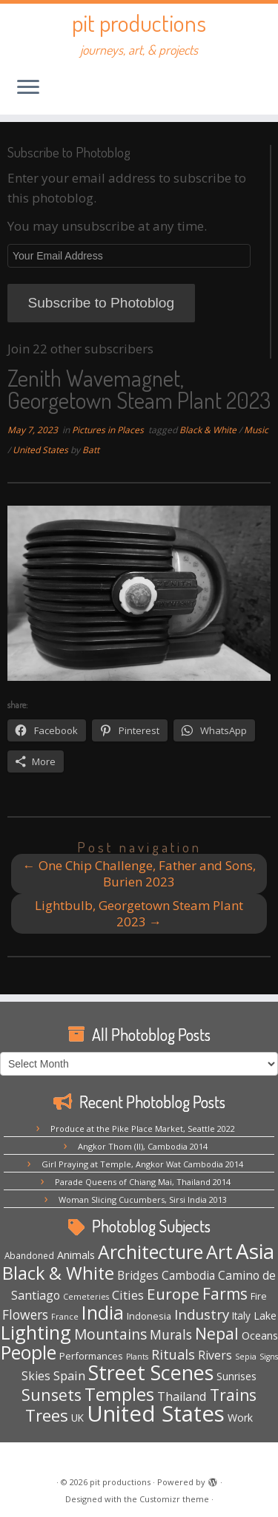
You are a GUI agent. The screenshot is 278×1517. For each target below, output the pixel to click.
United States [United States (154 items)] (156, 1413)
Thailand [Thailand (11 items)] (182, 1396)
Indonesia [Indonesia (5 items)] (149, 1316)
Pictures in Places (109, 430)
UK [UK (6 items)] (77, 1418)
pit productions (139, 23)
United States (41, 450)
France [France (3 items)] (65, 1316)
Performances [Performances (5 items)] (91, 1355)
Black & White (209, 430)
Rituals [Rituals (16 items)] (173, 1354)
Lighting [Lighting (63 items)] (36, 1332)
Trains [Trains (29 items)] (233, 1395)
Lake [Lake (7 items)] (265, 1316)
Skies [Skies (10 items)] (35, 1376)
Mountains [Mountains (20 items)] (110, 1334)
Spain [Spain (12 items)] (69, 1375)
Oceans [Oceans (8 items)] (260, 1335)
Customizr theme (174, 1498)
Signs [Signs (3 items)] (268, 1356)
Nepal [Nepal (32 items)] (217, 1333)
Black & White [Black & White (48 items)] (58, 1273)
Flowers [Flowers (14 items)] (25, 1314)
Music (256, 430)
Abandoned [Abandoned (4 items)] (29, 1255)
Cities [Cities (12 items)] (128, 1294)
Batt (90, 450)
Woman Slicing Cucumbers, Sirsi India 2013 (143, 1199)
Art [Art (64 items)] (219, 1251)
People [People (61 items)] (28, 1352)
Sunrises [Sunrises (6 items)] (236, 1376)
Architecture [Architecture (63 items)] (150, 1251)
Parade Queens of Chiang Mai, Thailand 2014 (143, 1181)
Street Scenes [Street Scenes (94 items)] (151, 1372)
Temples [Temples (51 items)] (119, 1394)
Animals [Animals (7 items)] (76, 1255)
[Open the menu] (28, 88)
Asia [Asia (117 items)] (255, 1251)
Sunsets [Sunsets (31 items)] (51, 1394)
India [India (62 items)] (103, 1312)
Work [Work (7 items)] (240, 1418)
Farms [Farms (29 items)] (225, 1293)
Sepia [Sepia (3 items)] (246, 1356)
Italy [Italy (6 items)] (241, 1316)
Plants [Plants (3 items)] (137, 1356)
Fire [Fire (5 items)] (259, 1296)
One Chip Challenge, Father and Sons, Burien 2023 (139, 873)
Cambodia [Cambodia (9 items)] (188, 1275)
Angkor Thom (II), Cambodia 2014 (143, 1146)
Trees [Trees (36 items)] (46, 1415)
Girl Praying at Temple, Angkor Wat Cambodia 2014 (142, 1164)
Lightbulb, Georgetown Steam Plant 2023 (139, 913)
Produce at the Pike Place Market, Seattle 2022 (142, 1128)
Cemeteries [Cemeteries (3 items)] (86, 1297)
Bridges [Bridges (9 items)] (138, 1275)
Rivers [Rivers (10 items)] (215, 1355)
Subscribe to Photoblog (100, 302)
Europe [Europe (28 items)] (173, 1293)
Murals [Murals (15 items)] (171, 1334)
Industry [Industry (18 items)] (201, 1314)
